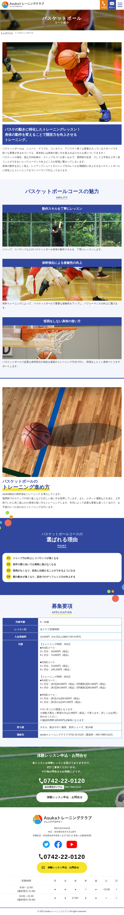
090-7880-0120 (73, 787)
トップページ (7, 33)
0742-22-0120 (64, 780)
